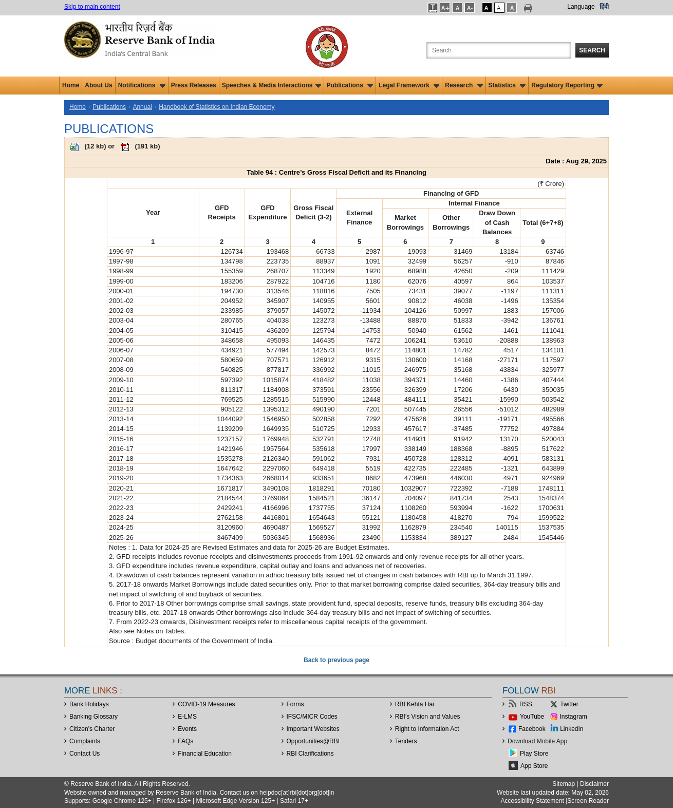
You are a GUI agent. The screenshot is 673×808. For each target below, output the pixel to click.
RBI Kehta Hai (414, 704)
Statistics (507, 85)
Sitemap (563, 783)
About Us (98, 85)
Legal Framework (409, 85)
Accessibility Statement (532, 800)
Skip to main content (92, 6)
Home (70, 85)
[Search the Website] (498, 50)
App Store (534, 765)
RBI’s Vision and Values (427, 716)
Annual (142, 106)
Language (580, 6)
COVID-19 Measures (206, 704)
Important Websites (313, 728)
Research (463, 85)
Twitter (569, 704)
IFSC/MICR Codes (312, 716)
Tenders (406, 741)
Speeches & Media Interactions (271, 85)
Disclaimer (594, 783)
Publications (350, 85)
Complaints (84, 741)
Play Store (534, 753)
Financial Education (205, 753)
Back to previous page (336, 660)
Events (187, 728)
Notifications (141, 85)
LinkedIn (571, 728)
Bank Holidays (89, 704)
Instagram (573, 716)
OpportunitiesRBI (313, 741)
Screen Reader (588, 800)
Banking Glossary (93, 716)
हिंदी (604, 6)
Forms (295, 704)
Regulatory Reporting (567, 85)
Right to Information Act (427, 728)
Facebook (532, 728)
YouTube (532, 716)
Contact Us (84, 753)
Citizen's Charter (92, 728)
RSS (525, 704)
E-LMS (187, 716)
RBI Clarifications (310, 753)
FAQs (185, 741)
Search (592, 50)
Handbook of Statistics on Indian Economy (216, 106)
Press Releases (193, 85)
